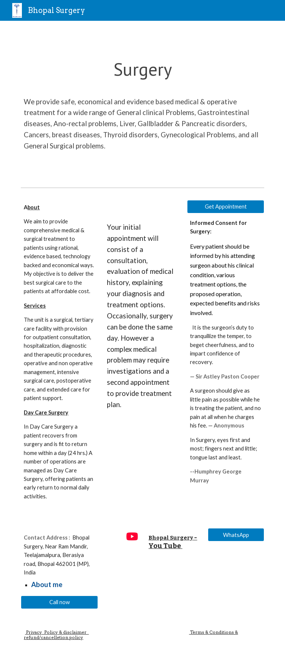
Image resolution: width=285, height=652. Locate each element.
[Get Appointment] (225, 206)
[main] (142, 102)
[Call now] (59, 601)
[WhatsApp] (235, 534)
